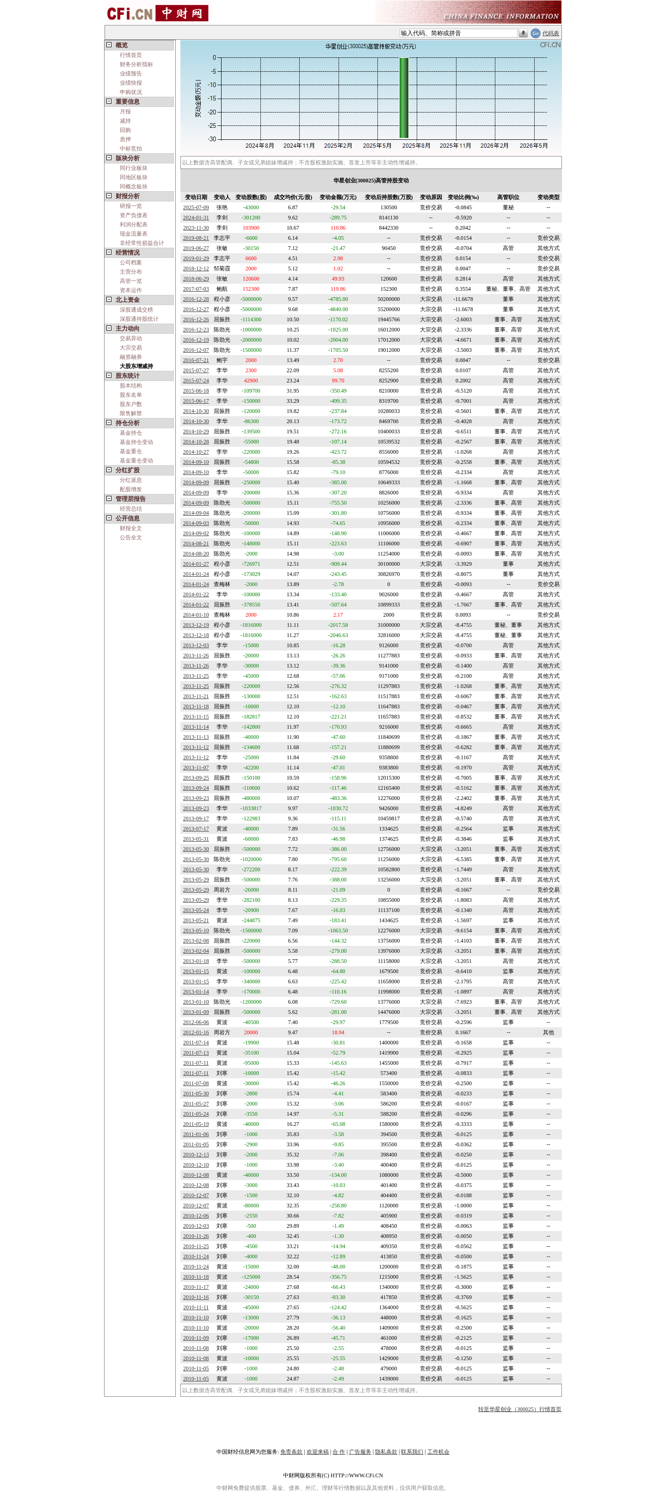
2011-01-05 (196, 1144)
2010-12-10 (196, 1165)
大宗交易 (131, 347)
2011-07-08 (196, 1083)
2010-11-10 (196, 1317)
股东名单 (131, 395)
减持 (125, 121)
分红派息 (131, 480)
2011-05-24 (196, 1114)
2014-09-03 (196, 523)
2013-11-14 (196, 727)
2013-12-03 (196, 645)
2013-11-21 (196, 696)
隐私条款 (386, 1452)
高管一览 (131, 281)
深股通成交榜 (136, 309)
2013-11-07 (196, 767)
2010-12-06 (196, 1215)
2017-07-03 (196, 289)
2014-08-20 (196, 553)
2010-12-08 (196, 1175)
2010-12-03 (196, 1226)
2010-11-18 (196, 1277)
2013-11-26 (196, 655)
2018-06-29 (196, 278)
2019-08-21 (196, 238)
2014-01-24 (196, 574)
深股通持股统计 (139, 319)
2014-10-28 (196, 441)
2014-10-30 (196, 411)
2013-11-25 (196, 676)
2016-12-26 (196, 319)
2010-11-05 (196, 1368)
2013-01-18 (196, 961)
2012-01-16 (196, 1032)
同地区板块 (134, 177)
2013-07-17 (196, 828)
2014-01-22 (196, 594)
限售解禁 (131, 413)
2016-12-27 (196, 309)
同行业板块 (134, 168)
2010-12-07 (196, 1195)
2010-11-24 (196, 1256)
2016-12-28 (196, 299)
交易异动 (131, 338)
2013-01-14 (196, 991)
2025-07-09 (196, 207)
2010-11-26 (196, 1236)
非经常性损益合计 (142, 243)
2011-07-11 (196, 1063)
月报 (125, 111)
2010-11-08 (196, 1348)
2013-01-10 (196, 1002)
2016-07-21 (196, 360)
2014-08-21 (196, 543)
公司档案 (131, 262)
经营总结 (131, 509)
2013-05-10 (196, 930)
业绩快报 (131, 83)
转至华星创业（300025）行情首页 (519, 1409)
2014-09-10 (196, 462)
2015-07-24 (196, 380)
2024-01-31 (196, 217)
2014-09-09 (196, 482)
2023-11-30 (196, 228)
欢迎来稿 (318, 1452)
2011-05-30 (196, 1093)
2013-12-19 (196, 625)
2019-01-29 (196, 258)
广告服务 (360, 1452)
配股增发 (131, 489)
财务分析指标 (136, 64)
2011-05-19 (196, 1124)
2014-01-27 (196, 564)
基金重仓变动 (136, 460)
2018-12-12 (196, 268)
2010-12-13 (196, 1154)
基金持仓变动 (136, 442)
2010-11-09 (196, 1338)
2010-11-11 (196, 1307)
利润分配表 (134, 224)
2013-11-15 (196, 716)
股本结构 (131, 385)
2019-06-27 (196, 248)
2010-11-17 (196, 1287)
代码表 (551, 33)
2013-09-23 (196, 798)
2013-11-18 (196, 706)
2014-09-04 (196, 513)
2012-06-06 (196, 1022)
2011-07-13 (196, 1053)
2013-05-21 (196, 920)
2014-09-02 (196, 533)
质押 (125, 139)
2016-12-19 (196, 340)
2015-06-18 (196, 390)
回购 (125, 130)
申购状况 (131, 92)
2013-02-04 (196, 951)
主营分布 (131, 272)
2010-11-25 (196, 1246)
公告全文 (131, 537)
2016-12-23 (196, 329)
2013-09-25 (196, 778)
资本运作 (131, 290)
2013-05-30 (196, 849)
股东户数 (131, 404)
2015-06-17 (196, 401)
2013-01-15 (196, 971)
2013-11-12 (196, 747)
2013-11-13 (196, 737)
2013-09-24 (196, 788)
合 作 (339, 1452)
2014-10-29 (196, 431)
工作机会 (438, 1452)
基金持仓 (131, 433)
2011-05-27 (196, 1103)
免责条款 (291, 1452)
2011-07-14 (196, 1042)
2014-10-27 (196, 452)
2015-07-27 (196, 370)
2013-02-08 (196, 940)
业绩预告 (131, 73)
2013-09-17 (196, 818)
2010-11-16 (196, 1297)
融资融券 (131, 357)
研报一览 (131, 206)
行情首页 (131, 55)
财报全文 (131, 528)
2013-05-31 (196, 839)
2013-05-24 (196, 910)
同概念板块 (134, 186)
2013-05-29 (196, 879)
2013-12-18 (196, 635)
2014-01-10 (196, 615)
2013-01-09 (196, 1012)
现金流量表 (134, 234)
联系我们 (412, 1452)
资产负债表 (134, 215)
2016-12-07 (196, 350)
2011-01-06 (196, 1134)
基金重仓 (131, 451)
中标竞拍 (131, 148)
